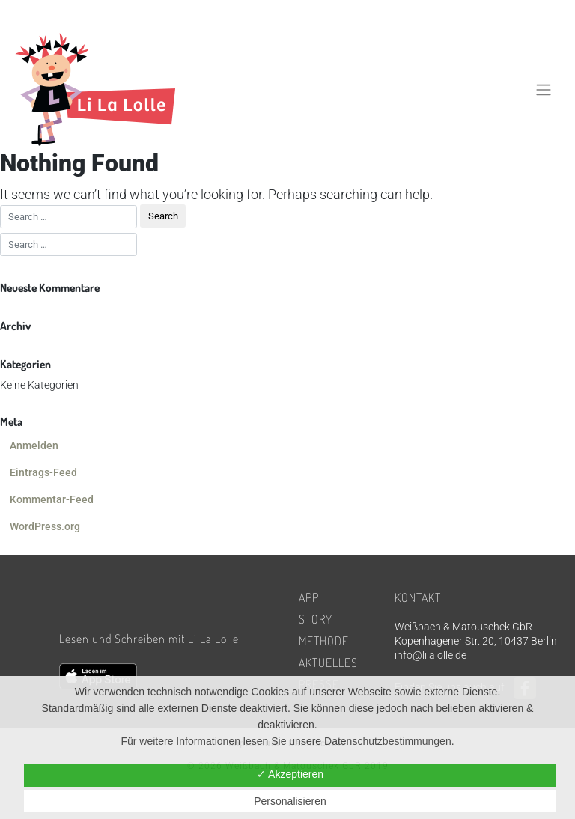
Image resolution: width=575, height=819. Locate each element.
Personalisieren (290, 801)
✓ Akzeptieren (290, 774)
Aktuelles (328, 662)
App (309, 597)
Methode (324, 640)
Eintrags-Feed (43, 472)
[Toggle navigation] (544, 89)
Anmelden (34, 445)
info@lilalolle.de (430, 655)
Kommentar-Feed (52, 499)
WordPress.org (45, 526)
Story (315, 619)
